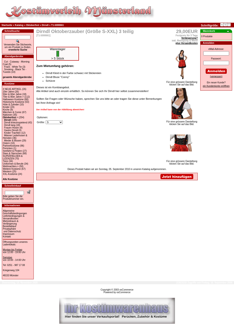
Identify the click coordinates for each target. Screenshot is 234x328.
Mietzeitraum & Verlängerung (11, 222)
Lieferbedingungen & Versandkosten (13, 217)
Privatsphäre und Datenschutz (12, 230)
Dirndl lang (9, 125)
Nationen (7, 115)
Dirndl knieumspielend (15, 122)
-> (10, 117)
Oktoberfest (32, 25)
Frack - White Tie (13, 67)
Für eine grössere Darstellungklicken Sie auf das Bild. (181, 82)
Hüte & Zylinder (11, 104)
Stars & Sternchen (12, 153)
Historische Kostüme (13, 102)
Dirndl (45, 25)
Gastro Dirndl (11, 130)
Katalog (19, 25)
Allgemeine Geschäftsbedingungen (15, 212)
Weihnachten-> (11, 166)
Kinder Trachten (12, 133)
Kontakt (7, 236)
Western (7, 171)
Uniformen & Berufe (13, 163)
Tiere (5, 161)
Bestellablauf (9, 226)
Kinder (6, 107)
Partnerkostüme (11, 145)
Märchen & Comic (12, 112)
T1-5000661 (57, 25)
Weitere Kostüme (12, 169)
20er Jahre (8, 91)
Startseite (7, 25)
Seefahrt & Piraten (12, 151)
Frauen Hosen (11, 127)
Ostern (6, 143)
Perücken (8, 148)
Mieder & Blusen (12, 140)
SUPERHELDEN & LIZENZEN (12, 157)
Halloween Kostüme (13, 99)
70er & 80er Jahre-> (13, 97)
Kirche (6, 109)
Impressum (8, 234)
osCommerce (126, 289)
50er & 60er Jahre (12, 94)
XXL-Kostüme (10, 174)
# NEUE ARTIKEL (12, 89)
